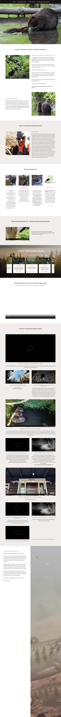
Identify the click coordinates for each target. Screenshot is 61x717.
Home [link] (14, 1)
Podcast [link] (52, 255)
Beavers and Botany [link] (14, 255)
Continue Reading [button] (11, 271)
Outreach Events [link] (47, 255)
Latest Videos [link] (32, 1)
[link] (11, 265)
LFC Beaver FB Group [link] (21, 1)
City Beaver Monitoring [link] (29, 255)
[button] (50, 205)
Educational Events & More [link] (43, 1)
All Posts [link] (8, 255)
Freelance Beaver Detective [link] (38, 255)
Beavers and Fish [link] (21, 255)
